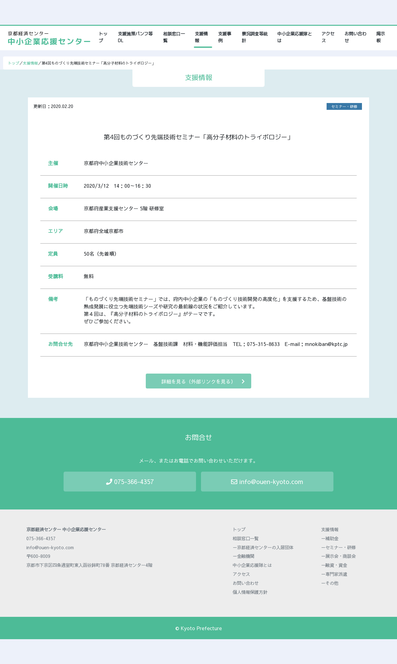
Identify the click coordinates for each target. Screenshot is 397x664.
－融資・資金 (334, 565)
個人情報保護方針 (250, 592)
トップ (105, 37)
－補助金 (329, 538)
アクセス (327, 37)
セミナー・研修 (344, 106)
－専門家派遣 (334, 574)
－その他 (329, 583)
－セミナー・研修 (338, 547)
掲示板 (380, 37)
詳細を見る (203, 381)
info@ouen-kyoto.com (267, 481)
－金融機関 (243, 556)
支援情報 (201, 37)
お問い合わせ (355, 37)
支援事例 (224, 37)
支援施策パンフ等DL (135, 37)
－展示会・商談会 (338, 556)
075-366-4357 (130, 481)
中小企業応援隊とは (294, 37)
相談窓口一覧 (174, 37)
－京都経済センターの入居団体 (263, 547)
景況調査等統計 (255, 37)
